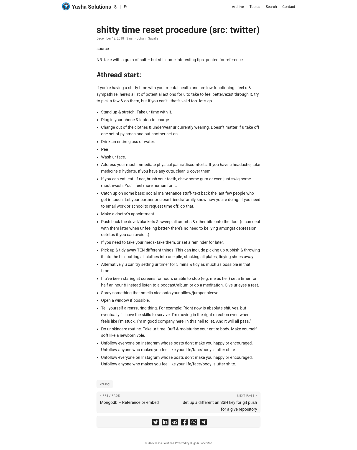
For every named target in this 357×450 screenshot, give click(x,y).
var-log (105, 384)
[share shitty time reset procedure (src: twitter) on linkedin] (165, 423)
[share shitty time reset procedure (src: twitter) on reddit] (174, 423)
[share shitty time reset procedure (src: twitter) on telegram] (203, 423)
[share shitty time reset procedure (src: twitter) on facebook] (184, 423)
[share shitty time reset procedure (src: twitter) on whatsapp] (193, 423)
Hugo (193, 443)
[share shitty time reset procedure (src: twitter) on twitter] (155, 423)
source (103, 48)
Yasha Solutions (86, 6)
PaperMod (205, 443)
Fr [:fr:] (125, 7)
